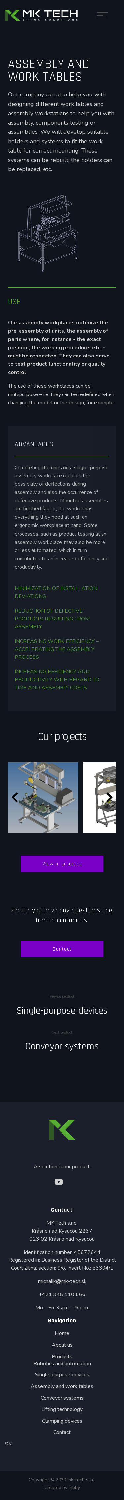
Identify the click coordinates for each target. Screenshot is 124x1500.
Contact (62, 949)
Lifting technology (62, 1409)
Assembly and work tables (62, 1386)
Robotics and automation (62, 1363)
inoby (74, 1487)
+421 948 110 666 (62, 1294)
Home (62, 1333)
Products (62, 1356)
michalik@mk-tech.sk (62, 1281)
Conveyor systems (62, 1046)
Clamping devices (62, 1421)
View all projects (62, 863)
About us (62, 1345)
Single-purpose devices (62, 1010)
